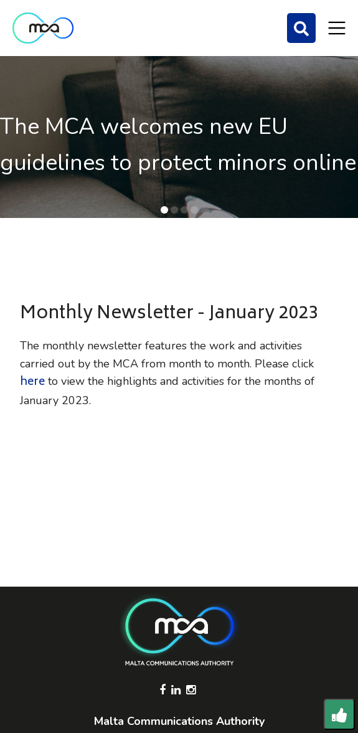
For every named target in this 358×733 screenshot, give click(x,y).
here (32, 382)
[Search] (301, 28)
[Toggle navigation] (337, 28)
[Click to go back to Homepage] (43, 28)
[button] (164, 210)
